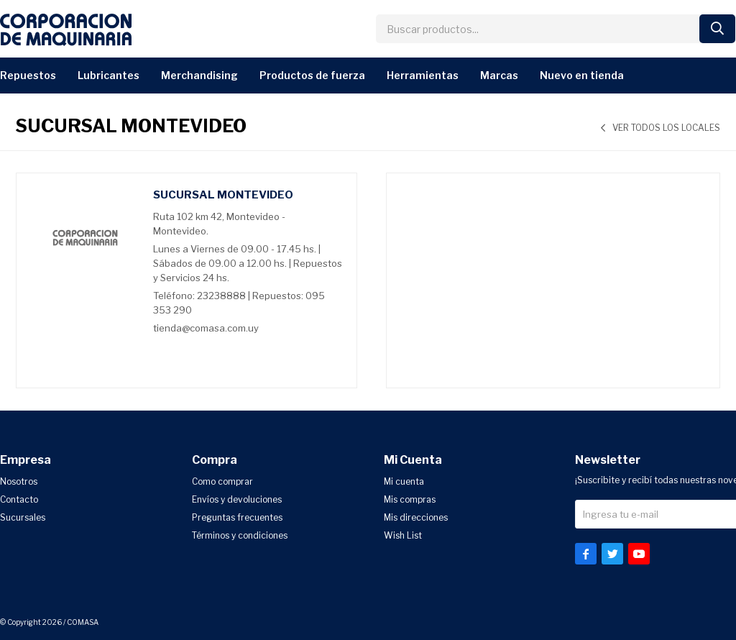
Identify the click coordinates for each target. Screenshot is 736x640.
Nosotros (18, 481)
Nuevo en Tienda (582, 75)
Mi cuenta (404, 481)
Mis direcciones (416, 517)
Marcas (499, 75)
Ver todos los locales (666, 127)
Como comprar (222, 481)
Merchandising (199, 75)
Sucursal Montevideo (223, 194)
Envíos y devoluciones (237, 499)
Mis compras (410, 499)
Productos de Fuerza (312, 75)
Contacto (19, 499)
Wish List (403, 535)
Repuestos (28, 75)
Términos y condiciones (240, 535)
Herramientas (423, 75)
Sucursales (22, 517)
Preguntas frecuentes (237, 517)
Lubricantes (108, 75)
